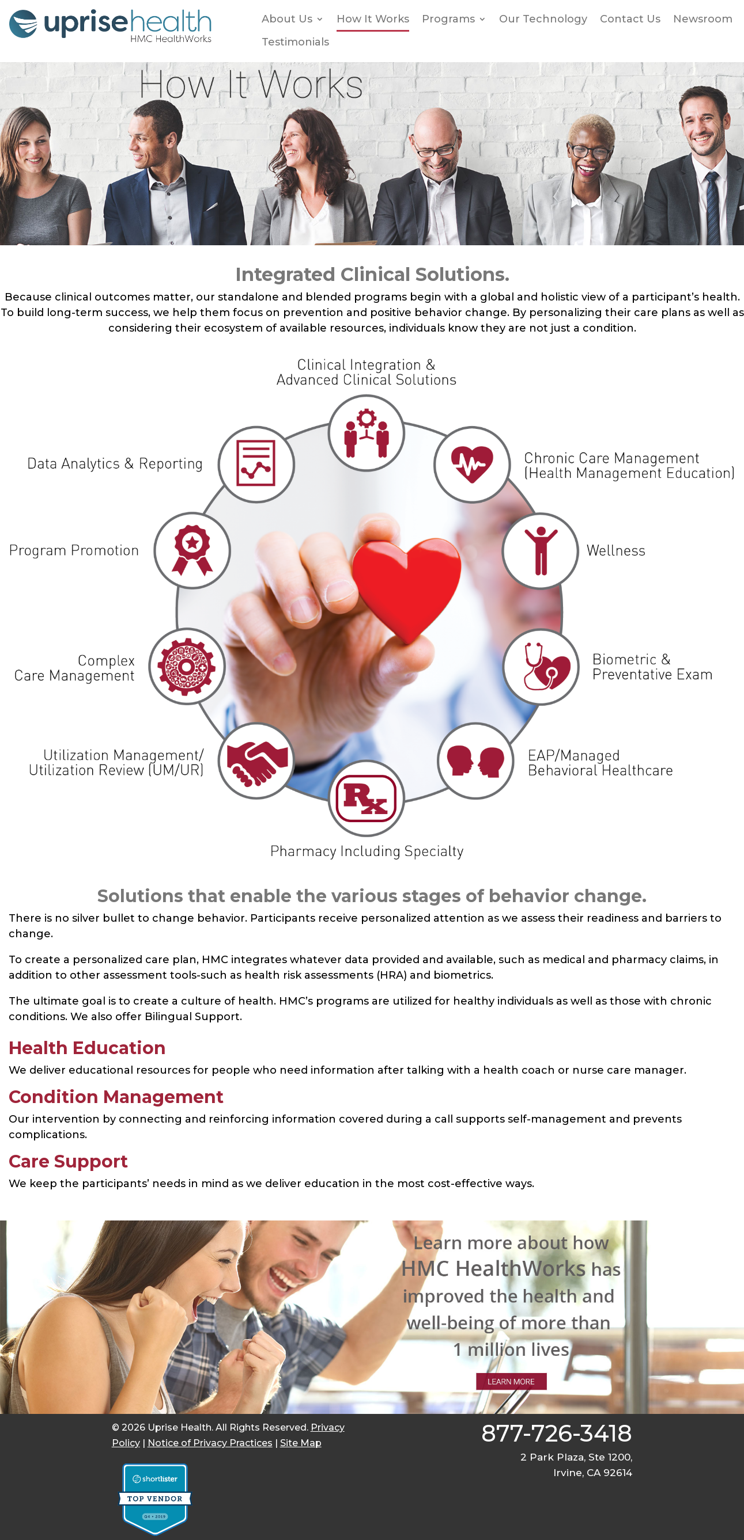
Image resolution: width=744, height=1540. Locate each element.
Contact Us (630, 19)
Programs (448, 19)
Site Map (301, 1443)
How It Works (373, 19)
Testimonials (295, 42)
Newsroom (702, 19)
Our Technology (543, 19)
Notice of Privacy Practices (210, 1443)
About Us (287, 19)
